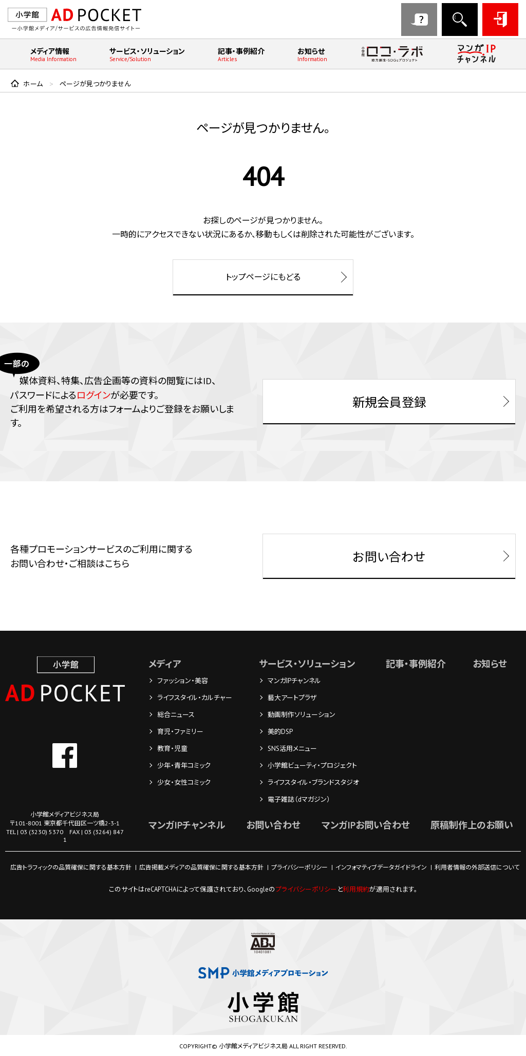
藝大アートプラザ (292, 697)
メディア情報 (53, 55)
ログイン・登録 (500, 19)
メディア (164, 664)
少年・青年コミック (184, 765)
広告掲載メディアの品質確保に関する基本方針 (201, 867)
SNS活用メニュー (292, 748)
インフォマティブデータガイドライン (381, 867)
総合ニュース (176, 714)
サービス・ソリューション (147, 55)
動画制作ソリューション (301, 714)
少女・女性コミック (184, 782)
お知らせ (312, 55)
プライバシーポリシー (299, 867)
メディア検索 (460, 19)
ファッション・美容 (182, 680)
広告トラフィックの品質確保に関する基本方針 (71, 867)
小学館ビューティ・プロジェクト (312, 765)
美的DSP (280, 731)
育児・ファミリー (180, 731)
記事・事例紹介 (241, 55)
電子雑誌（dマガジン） (299, 799)
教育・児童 (172, 748)
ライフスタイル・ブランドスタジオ (313, 782)
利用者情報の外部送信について (477, 867)
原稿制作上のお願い (471, 825)
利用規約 (356, 889)
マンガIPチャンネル (294, 680)
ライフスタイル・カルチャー (194, 697)
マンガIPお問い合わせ (366, 825)
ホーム (33, 84)
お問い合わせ (419, 19)
